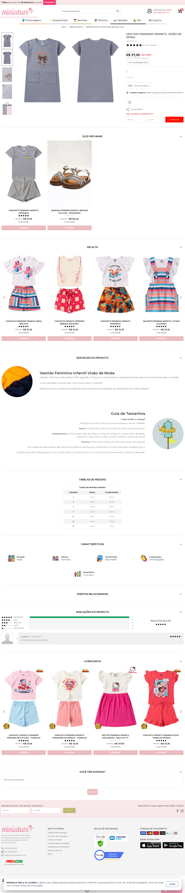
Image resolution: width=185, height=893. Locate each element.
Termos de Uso (55, 850)
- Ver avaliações (141, 45)
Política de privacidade (58, 843)
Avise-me (174, 119)
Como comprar (55, 839)
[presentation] (4, 297)
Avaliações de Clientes (58, 847)
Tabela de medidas (138, 85)
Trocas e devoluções (57, 836)
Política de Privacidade (31, 885)
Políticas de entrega (57, 832)
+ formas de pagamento (138, 62)
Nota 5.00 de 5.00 (161, 620)
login (169, 10)
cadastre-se (162, 12)
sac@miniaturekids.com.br (15, 855)
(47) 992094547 (10, 848)
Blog (50, 854)
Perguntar (92, 792)
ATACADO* (49, 2)
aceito (172, 884)
